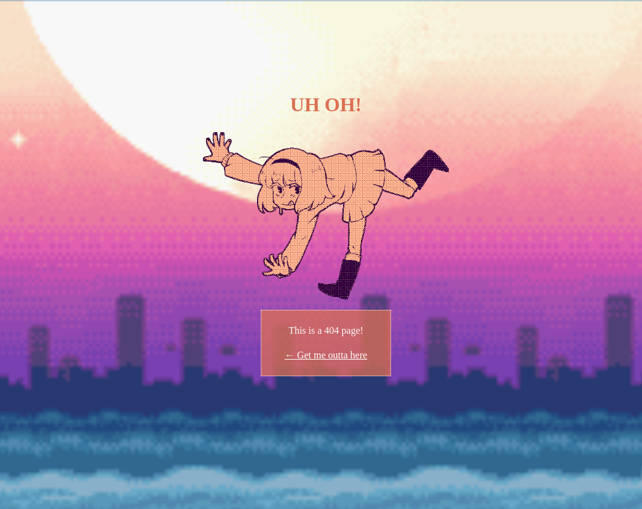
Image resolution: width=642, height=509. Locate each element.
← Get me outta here (326, 355)
